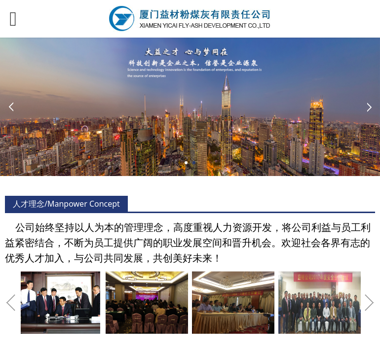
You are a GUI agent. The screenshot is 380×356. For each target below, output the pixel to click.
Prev (11, 106)
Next (369, 106)
